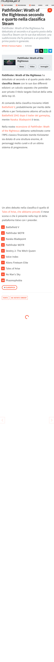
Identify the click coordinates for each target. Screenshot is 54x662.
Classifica (9, 287)
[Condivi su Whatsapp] (46, 51)
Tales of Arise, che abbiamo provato (21, 211)
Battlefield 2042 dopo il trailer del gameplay (26, 115)
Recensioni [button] (21, 5)
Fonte (5, 298)
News (21, 66)
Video (40, 5)
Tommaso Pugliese (15, 46)
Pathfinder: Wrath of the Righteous (30, 59)
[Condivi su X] (41, 51)
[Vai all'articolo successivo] (2, 420)
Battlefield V (8, 107)
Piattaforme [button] (7, 5)
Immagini (44, 66)
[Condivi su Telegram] (50, 51)
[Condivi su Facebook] (37, 51)
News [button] (32, 5)
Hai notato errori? (19, 298)
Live (46, 5)
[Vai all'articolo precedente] (51, 420)
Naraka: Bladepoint (20, 119)
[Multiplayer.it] (10, 1)
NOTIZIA (4, 46)
